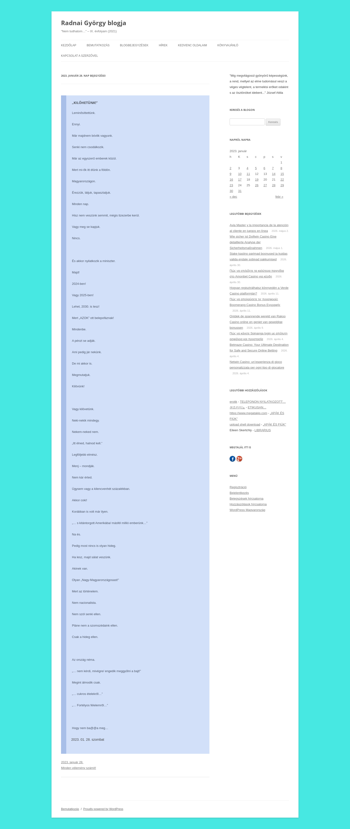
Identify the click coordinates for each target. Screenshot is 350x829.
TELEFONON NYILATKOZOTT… (263, 401)
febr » (279, 196)
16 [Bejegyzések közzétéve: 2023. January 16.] (231, 179)
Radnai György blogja (93, 23)
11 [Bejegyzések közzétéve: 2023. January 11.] (248, 174)
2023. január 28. (72, 762)
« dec (233, 196)
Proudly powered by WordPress (103, 809)
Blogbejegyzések (134, 45)
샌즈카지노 (237, 407)
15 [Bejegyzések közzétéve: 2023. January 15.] (282, 174)
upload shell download (245, 424)
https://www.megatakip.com (248, 413)
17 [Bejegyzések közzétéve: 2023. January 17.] (239, 179)
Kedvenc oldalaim (192, 45)
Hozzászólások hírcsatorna (248, 504)
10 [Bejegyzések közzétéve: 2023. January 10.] (239, 174)
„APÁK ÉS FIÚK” (274, 424)
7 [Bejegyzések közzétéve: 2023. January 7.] (273, 168)
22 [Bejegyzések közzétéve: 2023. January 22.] (282, 179)
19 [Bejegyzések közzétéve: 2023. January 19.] (256, 179)
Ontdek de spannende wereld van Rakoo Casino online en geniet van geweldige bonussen (258, 321)
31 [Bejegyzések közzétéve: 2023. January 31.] (239, 191)
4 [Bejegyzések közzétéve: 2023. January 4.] (247, 168)
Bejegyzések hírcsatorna (246, 498)
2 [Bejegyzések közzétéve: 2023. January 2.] (230, 168)
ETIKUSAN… (257, 407)
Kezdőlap (68, 45)
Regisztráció (238, 487)
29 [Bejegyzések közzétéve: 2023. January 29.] (282, 185)
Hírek (163, 45)
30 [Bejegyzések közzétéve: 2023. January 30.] (231, 191)
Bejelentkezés (239, 493)
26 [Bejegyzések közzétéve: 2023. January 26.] (256, 185)
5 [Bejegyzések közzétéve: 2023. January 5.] (256, 168)
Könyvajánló (228, 45)
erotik (233, 401)
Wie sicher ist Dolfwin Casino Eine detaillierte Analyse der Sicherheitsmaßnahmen (253, 242)
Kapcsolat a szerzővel (79, 55)
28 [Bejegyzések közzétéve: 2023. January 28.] (273, 185)
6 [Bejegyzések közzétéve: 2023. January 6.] (264, 168)
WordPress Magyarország (247, 510)
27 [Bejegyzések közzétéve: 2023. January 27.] (265, 185)
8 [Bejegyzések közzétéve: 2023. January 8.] (281, 168)
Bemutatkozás (98, 45)
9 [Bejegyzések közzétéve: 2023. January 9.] (230, 174)
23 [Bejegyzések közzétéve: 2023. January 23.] (231, 185)
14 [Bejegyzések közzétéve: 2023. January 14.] (273, 174)
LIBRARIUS (263, 430)
